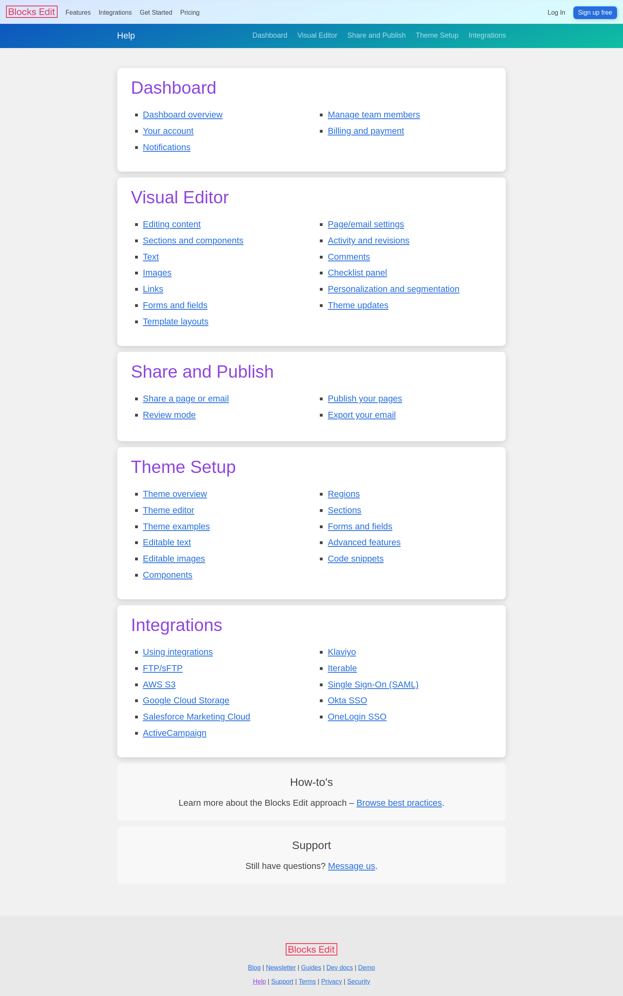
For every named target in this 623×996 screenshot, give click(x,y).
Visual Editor (317, 35)
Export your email (362, 415)
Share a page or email (186, 398)
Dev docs (340, 967)
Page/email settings (366, 224)
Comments (349, 257)
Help (126, 36)
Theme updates (358, 305)
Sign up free (595, 12)
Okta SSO (347, 700)
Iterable (342, 668)
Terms (307, 981)
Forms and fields (175, 305)
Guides (311, 967)
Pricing (190, 12)
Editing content (172, 224)
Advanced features (364, 542)
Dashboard (269, 35)
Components (168, 575)
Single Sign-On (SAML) (373, 684)
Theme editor (169, 510)
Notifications (167, 147)
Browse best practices (399, 803)
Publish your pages (365, 398)
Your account (168, 131)
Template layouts (176, 321)
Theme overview (175, 494)
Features (78, 12)
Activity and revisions (368, 240)
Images (157, 273)
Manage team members (374, 115)
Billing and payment (366, 131)
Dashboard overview (183, 115)
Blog (254, 967)
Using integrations (178, 652)
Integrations (115, 12)
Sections (344, 510)
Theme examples (176, 526)
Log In (556, 12)
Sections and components (193, 240)
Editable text (167, 542)
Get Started (156, 12)
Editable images (174, 559)
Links (153, 289)
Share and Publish (376, 35)
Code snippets (356, 559)
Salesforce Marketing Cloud (196, 717)
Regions (344, 494)
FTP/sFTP (163, 668)
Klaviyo (342, 652)
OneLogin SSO (357, 717)
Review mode (169, 415)
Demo (366, 967)
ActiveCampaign (175, 733)
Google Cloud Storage (186, 700)
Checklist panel (357, 273)
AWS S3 (159, 684)
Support (282, 981)
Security (358, 981)
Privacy (331, 981)
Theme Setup (437, 35)
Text (151, 257)
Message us (351, 866)
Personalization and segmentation (393, 289)
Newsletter (281, 967)
